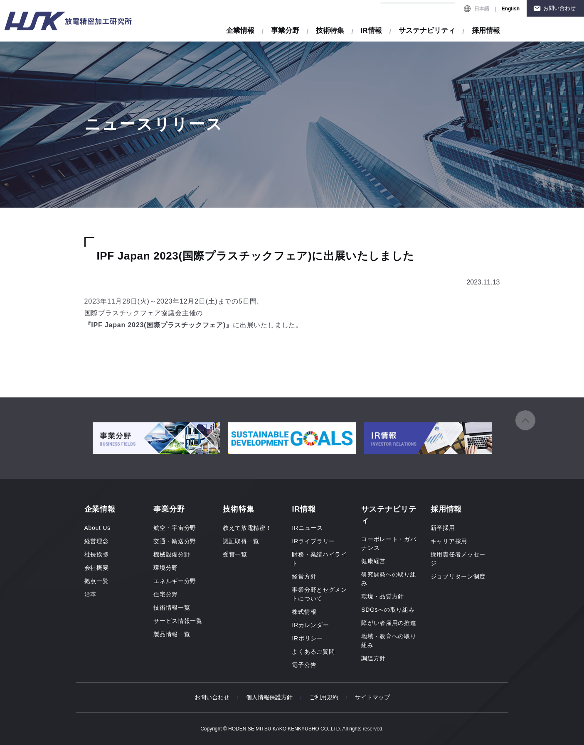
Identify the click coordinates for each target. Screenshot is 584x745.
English (511, 9)
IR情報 (371, 30)
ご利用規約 (323, 697)
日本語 (481, 9)
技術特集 (330, 30)
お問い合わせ (559, 8)
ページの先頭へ (525, 420)
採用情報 (486, 30)
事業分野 (285, 30)
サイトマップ (372, 697)
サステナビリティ (427, 30)
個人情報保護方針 (269, 697)
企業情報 (240, 30)
